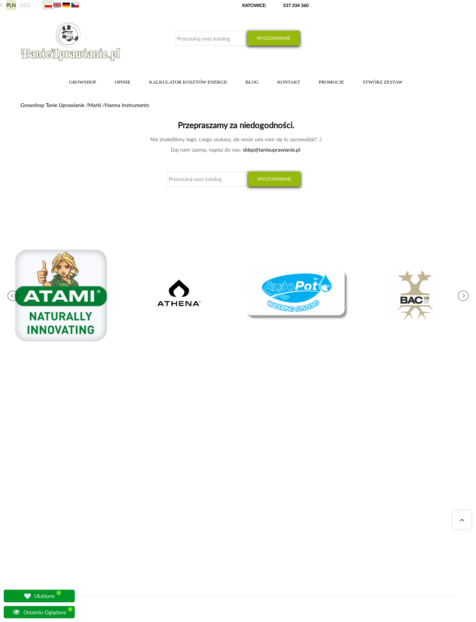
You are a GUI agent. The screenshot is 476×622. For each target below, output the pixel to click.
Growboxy (216, 479)
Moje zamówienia (335, 461)
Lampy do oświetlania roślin (159, 497)
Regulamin (328, 515)
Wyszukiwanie (273, 38)
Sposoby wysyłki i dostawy (344, 488)
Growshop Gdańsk (150, 479)
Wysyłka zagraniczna (338, 479)
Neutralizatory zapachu (228, 470)
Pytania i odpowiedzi (152, 506)
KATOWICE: (254, 5)
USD (25, 5)
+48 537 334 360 (45, 492)
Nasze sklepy (144, 461)
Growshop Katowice (152, 470)
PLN (11, 5)
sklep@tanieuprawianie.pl (271, 149)
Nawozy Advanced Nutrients (234, 497)
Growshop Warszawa (152, 488)
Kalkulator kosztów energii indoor (239, 461)
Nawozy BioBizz (222, 515)
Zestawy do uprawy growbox (234, 488)
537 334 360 (296, 5)
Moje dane (328, 470)
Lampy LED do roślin (226, 506)
